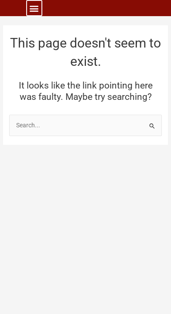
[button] (34, 8)
